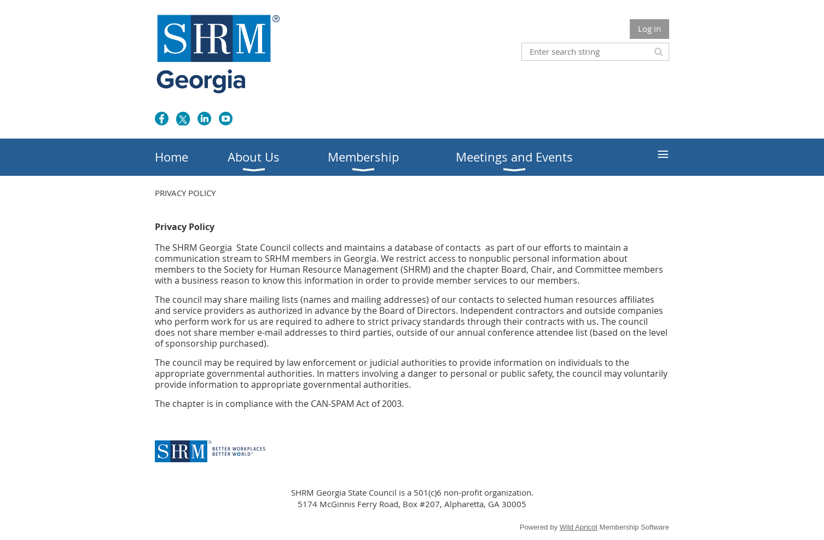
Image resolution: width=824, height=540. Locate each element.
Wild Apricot (578, 527)
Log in (649, 28)
